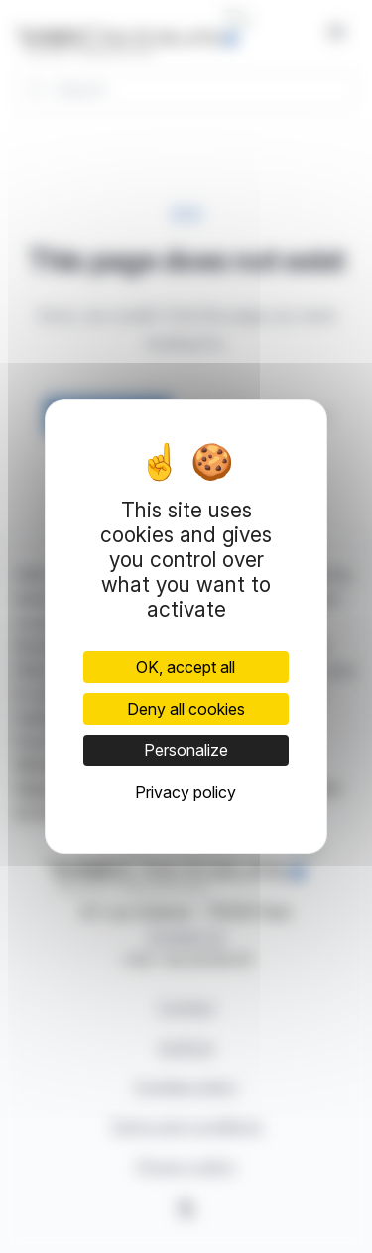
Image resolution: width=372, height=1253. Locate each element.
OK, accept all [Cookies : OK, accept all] (185, 667)
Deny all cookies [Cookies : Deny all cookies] (186, 709)
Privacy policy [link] (185, 792)
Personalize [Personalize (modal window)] (186, 750)
